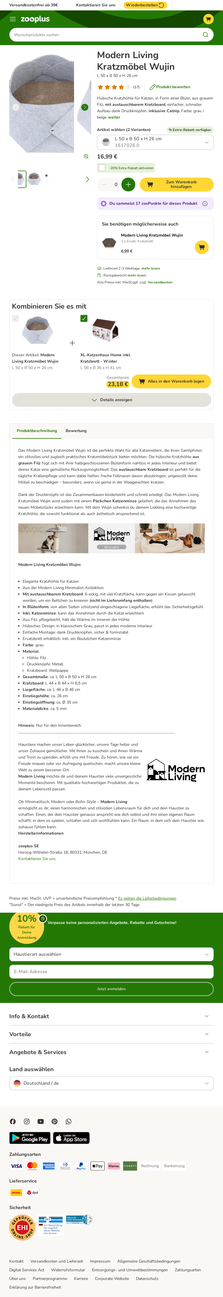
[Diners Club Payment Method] (65, 1167)
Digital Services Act (26, 1270)
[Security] (22, 1229)
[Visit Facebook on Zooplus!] (12, 1121)
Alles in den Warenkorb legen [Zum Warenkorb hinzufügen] (175, 382)
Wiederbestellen (145, 5)
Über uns (17, 1278)
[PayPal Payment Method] (81, 1167)
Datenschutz (147, 1278)
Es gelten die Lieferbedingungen (147, 898)
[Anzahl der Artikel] (116, 184)
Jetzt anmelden (111, 989)
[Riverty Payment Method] (130, 1167)
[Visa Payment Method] (16, 1167)
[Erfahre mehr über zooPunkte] (205, 203)
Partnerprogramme (50, 1278)
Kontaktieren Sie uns (96, 5)
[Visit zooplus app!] (30, 1142)
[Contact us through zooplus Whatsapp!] (68, 1121)
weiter (114, 117)
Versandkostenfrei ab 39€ (33, 5)
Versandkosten (160, 282)
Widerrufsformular (68, 1270)
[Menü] (13, 19)
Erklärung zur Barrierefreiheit (35, 1287)
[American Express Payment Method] (49, 1167)
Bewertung (76, 430)
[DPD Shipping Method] (32, 1193)
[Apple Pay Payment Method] (98, 1167)
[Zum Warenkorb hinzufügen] (177, 184)
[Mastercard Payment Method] (32, 1167)
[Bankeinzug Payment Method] (174, 1166)
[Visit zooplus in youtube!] (40, 1121)
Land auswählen (31, 1069)
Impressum (100, 1261)
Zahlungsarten (188, 1270)
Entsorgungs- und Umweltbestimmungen (130, 1270)
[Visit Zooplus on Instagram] (26, 1121)
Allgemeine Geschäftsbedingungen (148, 1261)
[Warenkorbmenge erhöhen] (128, 184)
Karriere (81, 1278)
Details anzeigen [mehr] (111, 399)
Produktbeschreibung (37, 430)
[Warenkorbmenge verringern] (104, 184)
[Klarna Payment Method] (114, 1167)
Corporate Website (112, 1278)
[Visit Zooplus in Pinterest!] (54, 1121)
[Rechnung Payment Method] (150, 1166)
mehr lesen (150, 268)
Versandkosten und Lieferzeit (56, 1261)
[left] (15, 107)
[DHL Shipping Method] (16, 1193)
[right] (84, 107)
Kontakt (16, 1261)
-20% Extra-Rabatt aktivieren (131, 168)
